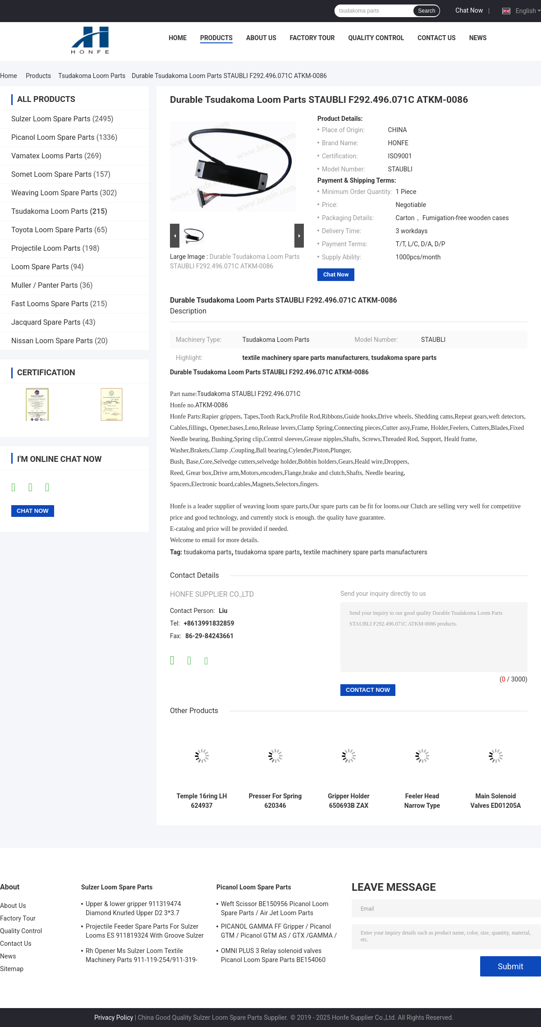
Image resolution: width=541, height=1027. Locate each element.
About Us (261, 37)
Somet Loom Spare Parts (51, 174)
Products (216, 37)
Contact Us (436, 37)
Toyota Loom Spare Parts (51, 230)
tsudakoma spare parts (267, 552)
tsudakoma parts (208, 552)
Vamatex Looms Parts (47, 156)
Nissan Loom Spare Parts (52, 340)
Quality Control (376, 37)
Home (178, 37)
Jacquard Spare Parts (46, 322)
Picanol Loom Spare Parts (53, 137)
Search (426, 11)
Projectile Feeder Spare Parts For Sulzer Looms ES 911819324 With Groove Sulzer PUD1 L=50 (145, 932)
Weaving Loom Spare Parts (54, 193)
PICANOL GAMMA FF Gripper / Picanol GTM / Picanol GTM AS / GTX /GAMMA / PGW (279, 932)
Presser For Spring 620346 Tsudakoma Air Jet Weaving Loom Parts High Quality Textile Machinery (275, 801)
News (478, 37)
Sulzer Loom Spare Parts (51, 119)
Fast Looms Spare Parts (49, 303)
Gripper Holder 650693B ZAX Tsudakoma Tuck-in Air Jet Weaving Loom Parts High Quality (349, 801)
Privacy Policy (113, 1017)
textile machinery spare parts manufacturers (365, 552)
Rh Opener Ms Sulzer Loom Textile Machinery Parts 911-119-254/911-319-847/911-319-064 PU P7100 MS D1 (141, 956)
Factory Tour (312, 37)
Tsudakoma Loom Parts (91, 75)
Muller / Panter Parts (44, 285)
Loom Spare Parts (40, 267)
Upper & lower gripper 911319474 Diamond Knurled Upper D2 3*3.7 (133, 908)
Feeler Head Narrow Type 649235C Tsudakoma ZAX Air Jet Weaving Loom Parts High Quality (422, 801)
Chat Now (469, 10)
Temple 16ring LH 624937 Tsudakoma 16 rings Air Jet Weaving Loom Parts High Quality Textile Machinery (201, 801)
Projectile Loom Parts (46, 248)
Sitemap (11, 968)
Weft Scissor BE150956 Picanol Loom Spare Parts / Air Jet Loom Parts (275, 908)
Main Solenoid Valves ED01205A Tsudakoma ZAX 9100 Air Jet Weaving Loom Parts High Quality (495, 801)
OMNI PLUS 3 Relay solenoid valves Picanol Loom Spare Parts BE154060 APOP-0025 (273, 956)
